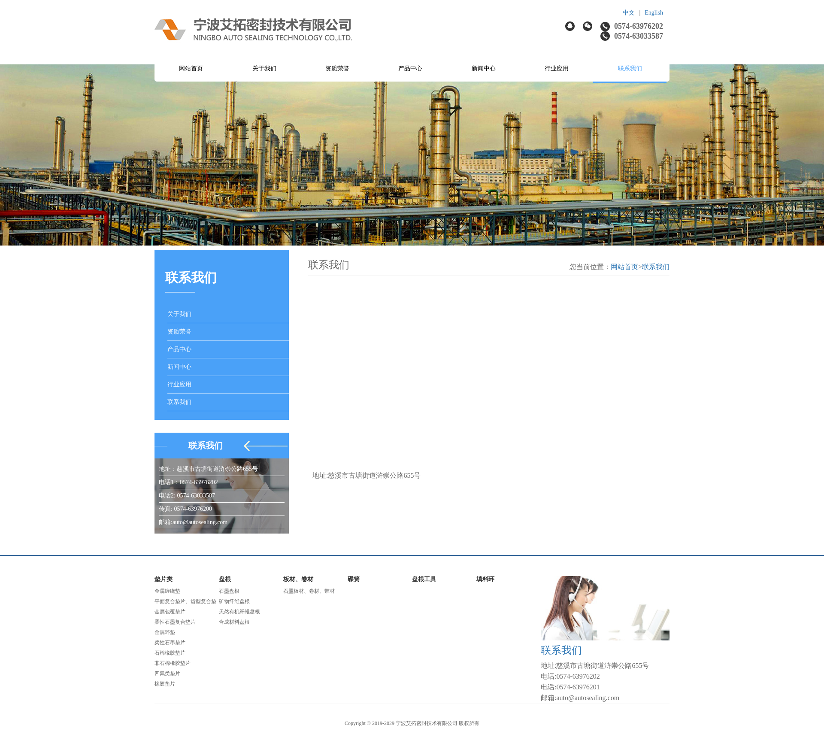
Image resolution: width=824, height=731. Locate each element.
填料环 (485, 579)
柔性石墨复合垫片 (175, 622)
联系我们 (630, 68)
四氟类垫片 (167, 673)
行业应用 (557, 68)
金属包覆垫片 (169, 612)
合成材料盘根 (234, 622)
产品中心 (410, 68)
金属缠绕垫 (167, 591)
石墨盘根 (229, 591)
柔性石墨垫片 (169, 643)
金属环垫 (164, 632)
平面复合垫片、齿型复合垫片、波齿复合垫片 (185, 602)
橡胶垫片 (164, 684)
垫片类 (163, 579)
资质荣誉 (337, 68)
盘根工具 (424, 579)
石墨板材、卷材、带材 (309, 591)
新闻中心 (484, 68)
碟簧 (354, 579)
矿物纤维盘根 (234, 601)
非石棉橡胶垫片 (172, 663)
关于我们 (264, 68)
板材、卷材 (298, 579)
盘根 (225, 579)
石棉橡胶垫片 (169, 653)
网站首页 (191, 68)
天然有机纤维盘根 (239, 612)
